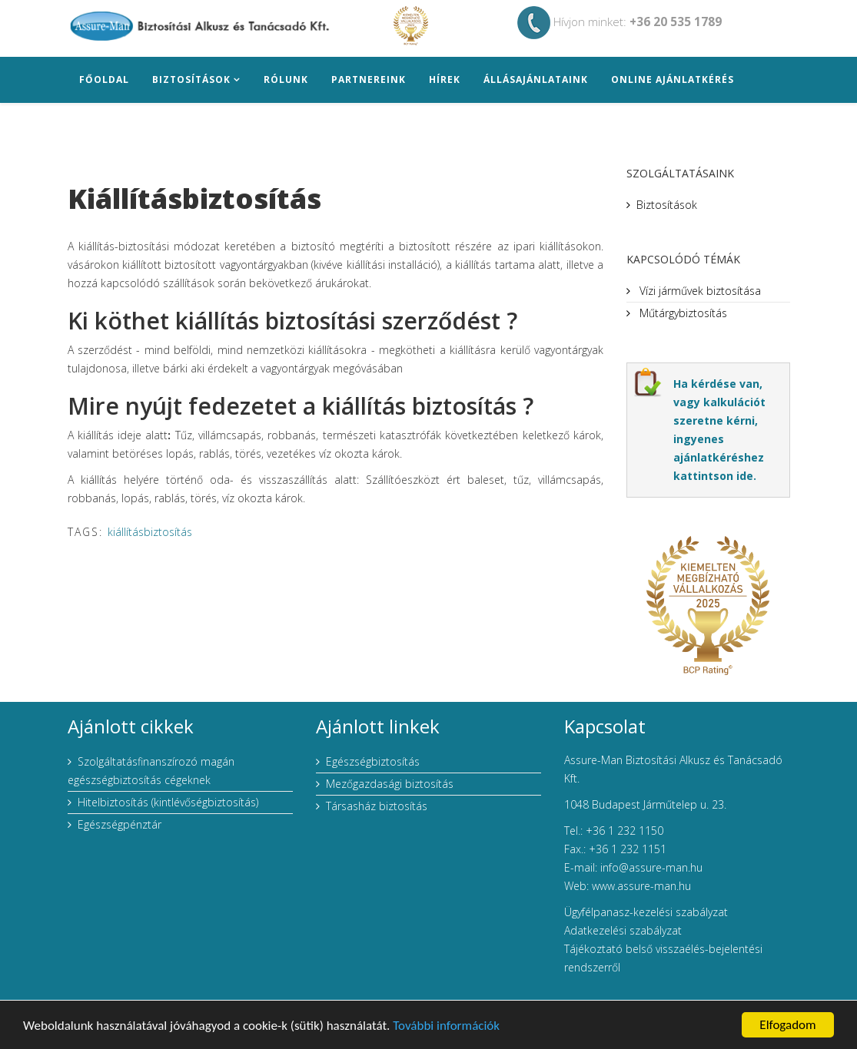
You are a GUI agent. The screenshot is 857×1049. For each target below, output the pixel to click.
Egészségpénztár (119, 824)
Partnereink (368, 79)
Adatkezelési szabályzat (623, 930)
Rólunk (286, 79)
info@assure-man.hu (651, 867)
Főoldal (104, 79)
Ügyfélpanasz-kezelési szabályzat (646, 912)
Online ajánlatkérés (672, 79)
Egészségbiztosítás (373, 761)
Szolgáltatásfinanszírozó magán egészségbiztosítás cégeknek (151, 770)
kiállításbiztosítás (150, 531)
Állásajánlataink (535, 79)
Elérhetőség (116, 125)
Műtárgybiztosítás (681, 313)
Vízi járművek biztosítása (698, 290)
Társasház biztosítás (376, 806)
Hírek (444, 79)
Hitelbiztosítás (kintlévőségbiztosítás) (168, 802)
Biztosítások (191, 79)
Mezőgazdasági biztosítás (389, 783)
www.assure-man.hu (641, 886)
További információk (446, 1026)
